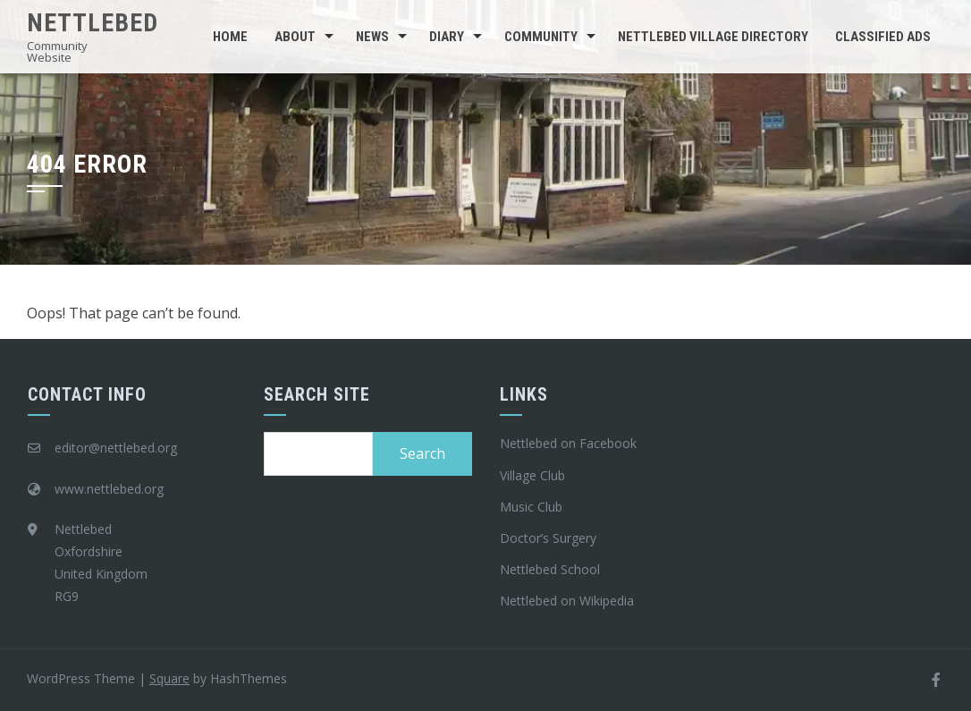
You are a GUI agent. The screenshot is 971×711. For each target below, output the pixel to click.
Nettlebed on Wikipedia (567, 600)
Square (169, 678)
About (295, 37)
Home (230, 37)
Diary (446, 37)
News (372, 37)
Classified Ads (883, 37)
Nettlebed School (550, 569)
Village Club (532, 475)
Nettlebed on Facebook (568, 443)
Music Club (531, 506)
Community (541, 37)
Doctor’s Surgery (548, 537)
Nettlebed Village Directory (713, 37)
